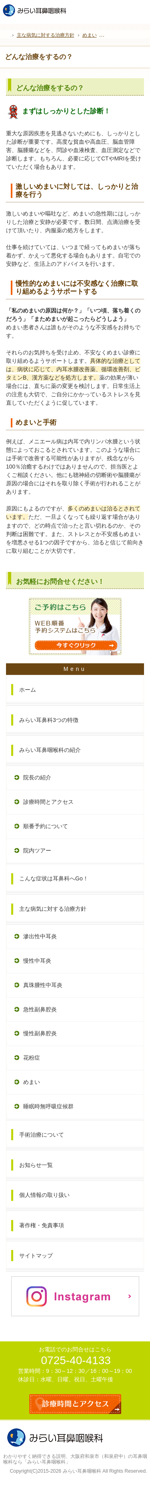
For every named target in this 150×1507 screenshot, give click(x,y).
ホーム (27, 689)
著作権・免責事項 (41, 1225)
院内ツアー (37, 850)
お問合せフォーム (141, 8)
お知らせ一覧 (36, 1165)
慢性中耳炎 (37, 960)
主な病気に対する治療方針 (52, 909)
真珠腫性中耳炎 (42, 985)
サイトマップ (36, 1255)
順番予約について (45, 826)
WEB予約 (124, 8)
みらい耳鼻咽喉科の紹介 (50, 750)
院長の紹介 (37, 777)
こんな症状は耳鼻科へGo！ (53, 878)
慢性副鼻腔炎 (40, 1033)
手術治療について (41, 1134)
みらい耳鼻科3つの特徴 (48, 720)
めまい (31, 1082)
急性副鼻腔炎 (40, 1009)
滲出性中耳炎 (40, 936)
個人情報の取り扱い (44, 1195)
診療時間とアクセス (48, 802)
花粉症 (31, 1057)
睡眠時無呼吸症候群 (48, 1106)
